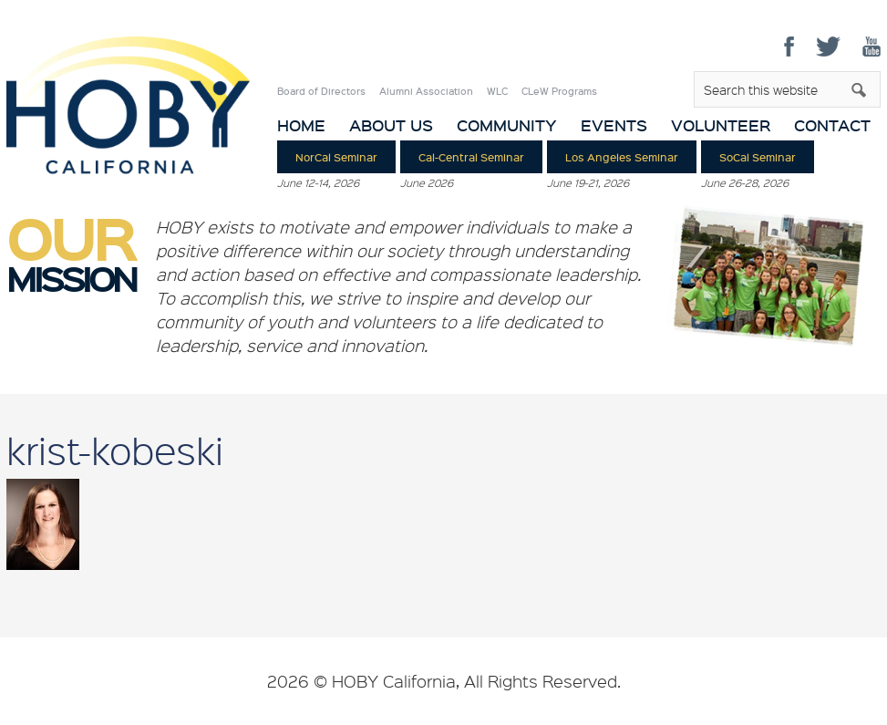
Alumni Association (426, 91)
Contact (832, 125)
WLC (497, 91)
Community (507, 125)
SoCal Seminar (757, 157)
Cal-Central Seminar (471, 157)
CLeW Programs (559, 91)
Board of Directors (321, 91)
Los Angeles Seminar (621, 157)
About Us (391, 125)
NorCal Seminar (336, 157)
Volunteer (720, 125)
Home (301, 125)
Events (614, 125)
